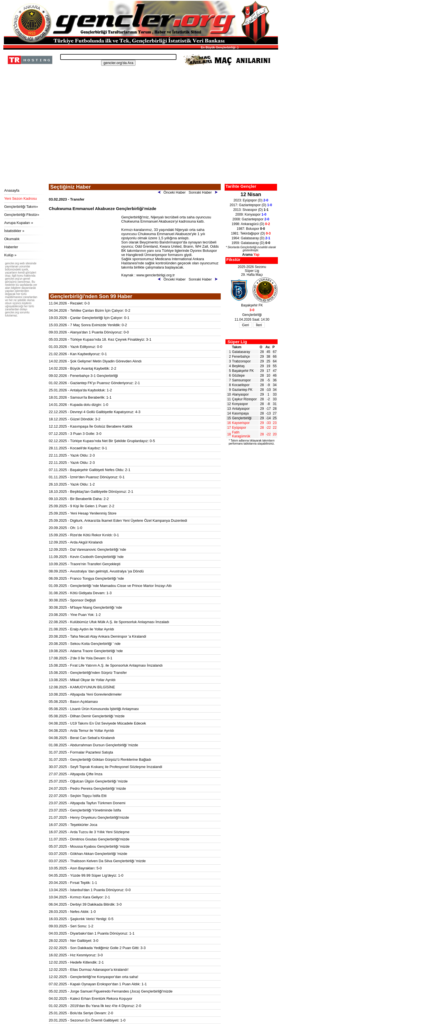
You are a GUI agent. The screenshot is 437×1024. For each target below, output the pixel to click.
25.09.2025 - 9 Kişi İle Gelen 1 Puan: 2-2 (81, 506)
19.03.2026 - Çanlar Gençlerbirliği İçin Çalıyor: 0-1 (89, 318)
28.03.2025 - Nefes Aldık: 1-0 (72, 912)
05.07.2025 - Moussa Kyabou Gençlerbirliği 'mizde (89, 846)
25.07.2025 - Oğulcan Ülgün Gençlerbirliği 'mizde (88, 781)
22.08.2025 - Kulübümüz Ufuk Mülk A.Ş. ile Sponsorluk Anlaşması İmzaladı (109, 622)
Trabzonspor (241, 361)
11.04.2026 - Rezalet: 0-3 (69, 303)
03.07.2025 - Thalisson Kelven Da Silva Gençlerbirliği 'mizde (97, 861)
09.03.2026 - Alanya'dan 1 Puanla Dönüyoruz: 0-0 (89, 332)
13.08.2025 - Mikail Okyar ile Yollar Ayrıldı (82, 680)
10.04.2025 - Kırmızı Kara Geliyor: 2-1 (79, 897)
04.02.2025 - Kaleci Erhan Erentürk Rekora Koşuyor (90, 998)
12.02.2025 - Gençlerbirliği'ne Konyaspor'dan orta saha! (93, 977)
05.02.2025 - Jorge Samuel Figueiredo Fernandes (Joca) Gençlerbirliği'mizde (111, 991)
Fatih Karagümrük (241, 434)
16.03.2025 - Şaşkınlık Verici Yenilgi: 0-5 (81, 919)
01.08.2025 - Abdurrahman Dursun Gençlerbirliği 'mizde (93, 745)
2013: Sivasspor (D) (251, 210)
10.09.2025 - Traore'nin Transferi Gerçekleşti (84, 564)
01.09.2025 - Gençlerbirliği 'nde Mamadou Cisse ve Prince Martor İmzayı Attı (110, 586)
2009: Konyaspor (250, 214)
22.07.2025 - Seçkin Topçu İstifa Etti (77, 796)
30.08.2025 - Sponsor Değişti (72, 600)
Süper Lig (237, 341)
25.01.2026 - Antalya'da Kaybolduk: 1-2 (80, 390)
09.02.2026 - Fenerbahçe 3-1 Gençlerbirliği (83, 376)
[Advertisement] (140, 142)
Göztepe (238, 375)
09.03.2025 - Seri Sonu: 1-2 (71, 926)
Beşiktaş (238, 366)
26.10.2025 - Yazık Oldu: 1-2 (72, 484)
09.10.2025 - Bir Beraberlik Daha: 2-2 (79, 499)
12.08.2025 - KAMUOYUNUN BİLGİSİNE (82, 687)
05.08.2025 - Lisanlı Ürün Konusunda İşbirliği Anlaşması (94, 709)
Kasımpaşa (240, 413)
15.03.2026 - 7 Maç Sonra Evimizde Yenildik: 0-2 (88, 325)
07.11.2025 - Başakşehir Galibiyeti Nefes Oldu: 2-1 (89, 470)
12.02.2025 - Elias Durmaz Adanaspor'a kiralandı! (88, 969)
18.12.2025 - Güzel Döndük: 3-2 (74, 419)
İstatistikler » (14, 231)
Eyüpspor (239, 428)
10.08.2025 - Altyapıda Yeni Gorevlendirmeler (85, 694)
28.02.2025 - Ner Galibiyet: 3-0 (73, 940)
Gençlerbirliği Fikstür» (21, 215)
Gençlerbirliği (242, 418)
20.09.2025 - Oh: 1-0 (65, 528)
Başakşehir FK (243, 371)
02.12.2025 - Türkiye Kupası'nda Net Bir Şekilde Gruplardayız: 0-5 (102, 441)
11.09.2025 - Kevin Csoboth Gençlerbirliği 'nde (86, 557)
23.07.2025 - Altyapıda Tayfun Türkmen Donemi (87, 803)
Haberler (11, 247)
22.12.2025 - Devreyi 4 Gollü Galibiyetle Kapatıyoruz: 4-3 (94, 412)
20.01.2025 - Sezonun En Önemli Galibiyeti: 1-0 (87, 1020)
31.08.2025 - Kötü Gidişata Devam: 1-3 (80, 593)
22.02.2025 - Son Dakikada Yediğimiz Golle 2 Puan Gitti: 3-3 (97, 948)
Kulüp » (10, 255)
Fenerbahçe (241, 357)
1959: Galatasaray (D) (251, 243)
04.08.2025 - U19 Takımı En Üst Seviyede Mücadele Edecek (97, 723)
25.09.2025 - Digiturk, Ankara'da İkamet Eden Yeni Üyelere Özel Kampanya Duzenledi (118, 520)
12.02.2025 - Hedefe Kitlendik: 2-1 (76, 962)
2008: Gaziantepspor (250, 219)
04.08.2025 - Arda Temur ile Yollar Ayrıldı (81, 730)
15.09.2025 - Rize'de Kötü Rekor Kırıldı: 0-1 (84, 535)
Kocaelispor (241, 385)
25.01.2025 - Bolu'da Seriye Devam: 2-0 (81, 1013)
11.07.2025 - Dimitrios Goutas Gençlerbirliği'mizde (89, 839)
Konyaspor (240, 404)
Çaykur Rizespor (244, 399)
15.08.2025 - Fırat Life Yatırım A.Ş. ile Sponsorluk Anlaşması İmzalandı (106, 665)
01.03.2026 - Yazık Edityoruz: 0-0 (75, 347)
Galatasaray (241, 352)
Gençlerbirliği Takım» (21, 206)
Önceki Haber (173, 192)
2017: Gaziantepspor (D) (251, 205)
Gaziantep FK (242, 390)
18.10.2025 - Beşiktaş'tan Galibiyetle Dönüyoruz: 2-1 (91, 491)
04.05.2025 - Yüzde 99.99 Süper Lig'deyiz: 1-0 (86, 875)
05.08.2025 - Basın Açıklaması (73, 701)
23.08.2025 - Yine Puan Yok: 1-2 (75, 615)
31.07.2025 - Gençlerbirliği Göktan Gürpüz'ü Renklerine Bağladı (100, 759)
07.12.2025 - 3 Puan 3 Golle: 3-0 (75, 433)
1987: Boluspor (251, 229)
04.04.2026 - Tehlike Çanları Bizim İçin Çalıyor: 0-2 (89, 310)
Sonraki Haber (204, 192)
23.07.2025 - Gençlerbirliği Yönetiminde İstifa (85, 810)
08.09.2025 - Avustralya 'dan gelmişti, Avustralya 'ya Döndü (96, 571)
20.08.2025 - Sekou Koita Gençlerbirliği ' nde (85, 644)
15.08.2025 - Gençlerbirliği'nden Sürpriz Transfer (88, 673)
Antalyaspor (241, 409)
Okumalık (12, 239)
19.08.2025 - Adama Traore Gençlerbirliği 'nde (86, 651)
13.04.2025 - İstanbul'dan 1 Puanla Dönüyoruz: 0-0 (90, 890)
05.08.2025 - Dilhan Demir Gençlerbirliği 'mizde (87, 716)
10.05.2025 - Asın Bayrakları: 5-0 (75, 868)
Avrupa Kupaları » (18, 223)
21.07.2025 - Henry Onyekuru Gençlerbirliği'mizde (89, 817)
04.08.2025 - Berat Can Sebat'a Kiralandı (82, 738)
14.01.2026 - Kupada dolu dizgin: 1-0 (78, 405)
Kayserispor (241, 423)
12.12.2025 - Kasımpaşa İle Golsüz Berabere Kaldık (90, 426)
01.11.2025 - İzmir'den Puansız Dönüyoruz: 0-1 (87, 477)
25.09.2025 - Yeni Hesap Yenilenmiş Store (82, 513)
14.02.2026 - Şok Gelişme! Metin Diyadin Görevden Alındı (95, 361)
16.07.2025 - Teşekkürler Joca (73, 825)
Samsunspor (241, 380)
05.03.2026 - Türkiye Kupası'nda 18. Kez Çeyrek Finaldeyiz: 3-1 (100, 339)
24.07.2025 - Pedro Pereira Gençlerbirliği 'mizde (87, 788)
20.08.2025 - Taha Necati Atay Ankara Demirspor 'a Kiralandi (97, 636)
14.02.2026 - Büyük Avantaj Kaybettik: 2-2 (82, 368)
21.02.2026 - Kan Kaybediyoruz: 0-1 (78, 354)
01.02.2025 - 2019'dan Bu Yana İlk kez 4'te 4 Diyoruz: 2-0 (95, 1006)
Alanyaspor (240, 394)
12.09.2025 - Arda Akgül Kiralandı (76, 542)
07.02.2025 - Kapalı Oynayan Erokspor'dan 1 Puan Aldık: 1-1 (98, 984)
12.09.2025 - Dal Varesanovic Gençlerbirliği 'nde (87, 549)
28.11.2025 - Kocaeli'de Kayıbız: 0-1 (78, 448)
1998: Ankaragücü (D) (251, 224)
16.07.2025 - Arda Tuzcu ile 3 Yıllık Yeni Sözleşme (89, 832)
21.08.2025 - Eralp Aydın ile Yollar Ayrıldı (81, 629)
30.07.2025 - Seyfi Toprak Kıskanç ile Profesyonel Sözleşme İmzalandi (105, 767)
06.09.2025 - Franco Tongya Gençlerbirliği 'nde (86, 578)
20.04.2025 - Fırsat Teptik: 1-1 (73, 883)
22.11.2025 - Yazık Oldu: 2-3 (72, 455)
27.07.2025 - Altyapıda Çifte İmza (75, 774)
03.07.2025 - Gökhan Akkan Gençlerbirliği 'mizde (88, 854)
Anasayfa (11, 190)
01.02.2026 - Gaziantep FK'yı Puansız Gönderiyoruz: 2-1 (94, 383)
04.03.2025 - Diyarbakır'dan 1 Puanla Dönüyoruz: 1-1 (91, 933)
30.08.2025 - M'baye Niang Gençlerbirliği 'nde (85, 607)
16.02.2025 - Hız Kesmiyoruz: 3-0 (76, 955)
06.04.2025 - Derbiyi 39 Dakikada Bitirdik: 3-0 (85, 904)
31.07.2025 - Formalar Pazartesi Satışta (81, 752)
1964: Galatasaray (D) (251, 238)
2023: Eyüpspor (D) (251, 200)
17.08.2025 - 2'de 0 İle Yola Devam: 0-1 (80, 658)
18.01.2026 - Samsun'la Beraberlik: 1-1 (80, 397)
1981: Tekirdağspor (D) (251, 233)
